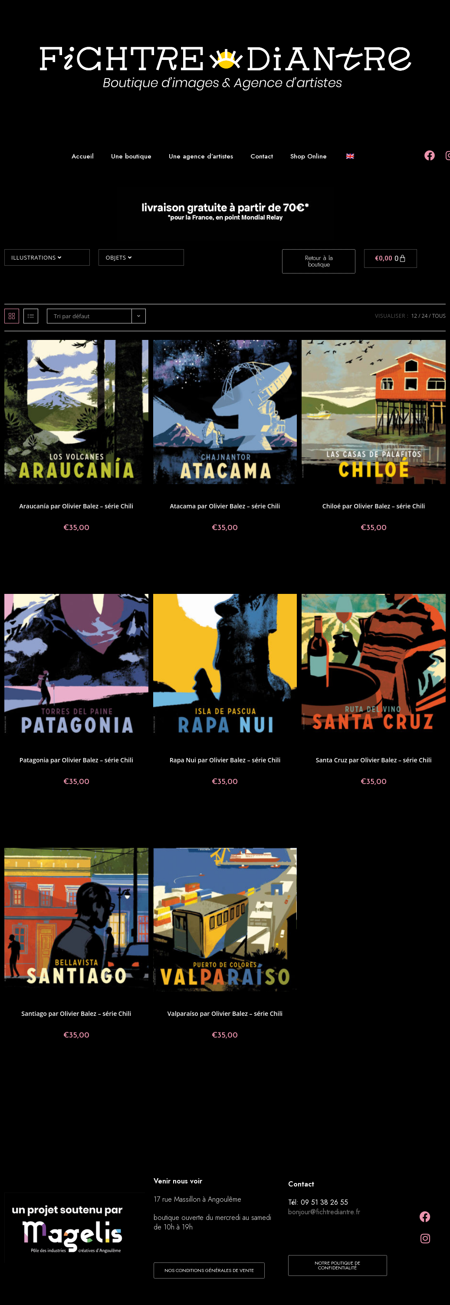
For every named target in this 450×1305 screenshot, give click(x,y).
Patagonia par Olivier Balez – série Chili (76, 760)
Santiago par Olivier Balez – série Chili (76, 1013)
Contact (261, 156)
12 (414, 316)
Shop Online (308, 156)
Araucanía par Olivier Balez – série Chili (76, 506)
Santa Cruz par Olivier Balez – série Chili (374, 760)
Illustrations (36, 257)
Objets (118, 257)
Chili (57, 495)
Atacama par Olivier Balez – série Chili (225, 506)
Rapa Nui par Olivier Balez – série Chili (225, 760)
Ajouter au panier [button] (76, 557)
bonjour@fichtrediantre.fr (324, 1212)
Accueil (83, 156)
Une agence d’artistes (201, 156)
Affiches (41, 495)
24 (425, 316)
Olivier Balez (106, 495)
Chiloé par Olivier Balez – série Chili (373, 506)
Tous (439, 316)
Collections (63, 749)
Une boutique (131, 156)
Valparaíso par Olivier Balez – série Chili (225, 1013)
